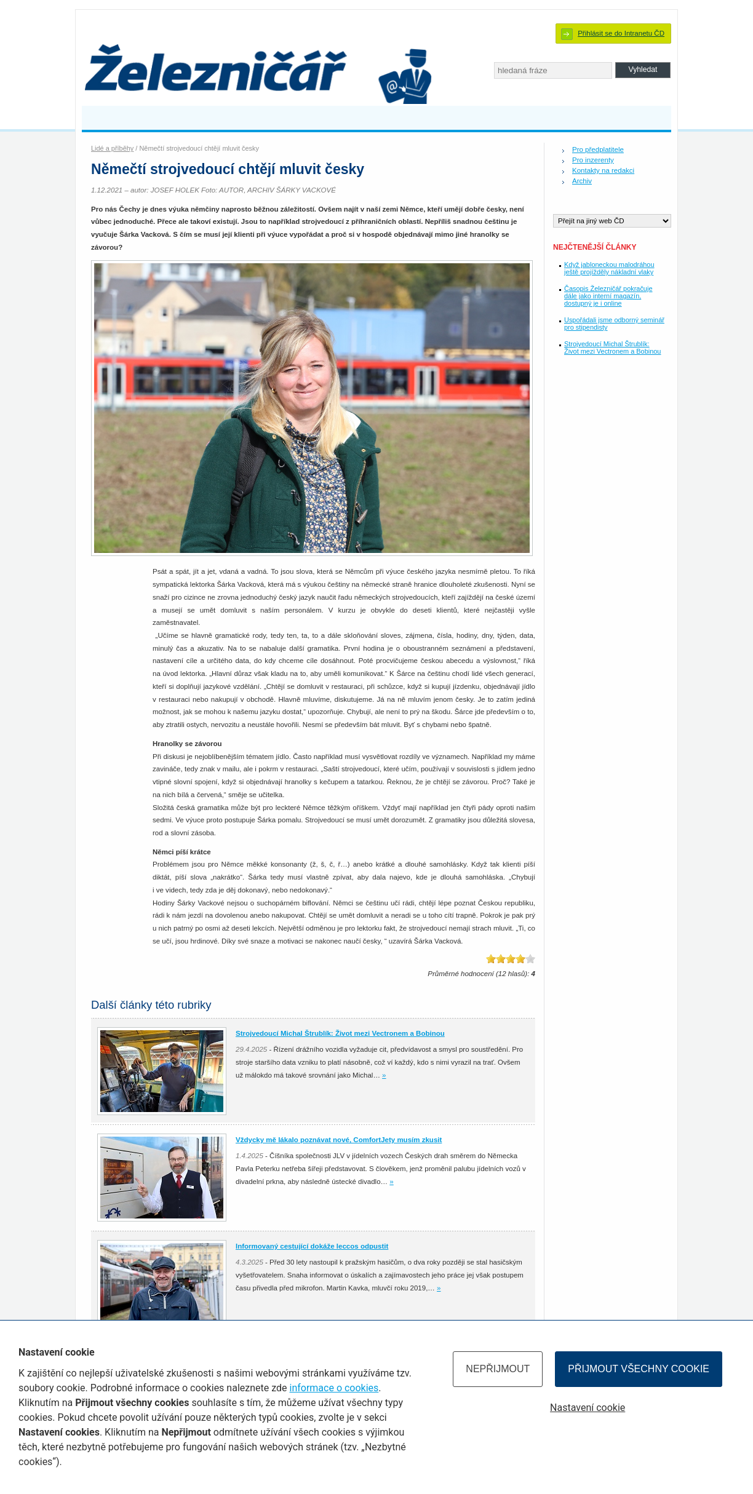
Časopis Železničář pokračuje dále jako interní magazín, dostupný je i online (608, 296)
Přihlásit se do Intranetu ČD (621, 33)
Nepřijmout (498, 1369)
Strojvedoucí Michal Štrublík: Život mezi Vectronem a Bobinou (612, 347)
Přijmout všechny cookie (638, 1369)
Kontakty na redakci (603, 170)
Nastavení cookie (587, 1407)
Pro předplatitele (598, 149)
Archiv (582, 181)
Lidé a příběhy (112, 148)
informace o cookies (334, 1388)
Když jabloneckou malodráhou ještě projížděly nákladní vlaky (609, 268)
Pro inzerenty (593, 160)
